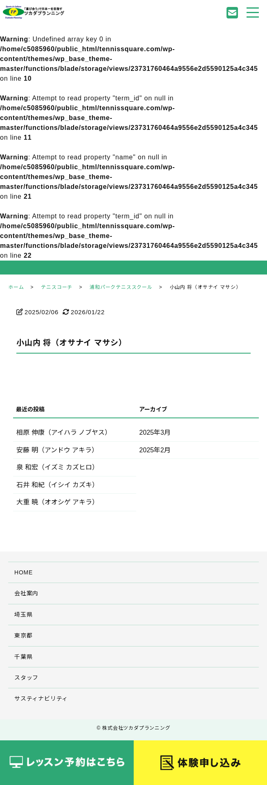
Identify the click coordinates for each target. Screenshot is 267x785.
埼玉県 (23, 614)
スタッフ (26, 677)
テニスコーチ (56, 287)
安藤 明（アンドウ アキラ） (57, 450)
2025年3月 (155, 432)
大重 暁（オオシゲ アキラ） (57, 502)
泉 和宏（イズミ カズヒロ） (57, 467)
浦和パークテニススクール (121, 287)
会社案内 (26, 593)
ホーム (16, 287)
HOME (23, 572)
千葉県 (23, 656)
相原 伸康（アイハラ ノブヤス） (63, 432)
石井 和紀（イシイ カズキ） (57, 484)
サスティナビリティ (41, 698)
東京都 (23, 635)
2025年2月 (155, 450)
